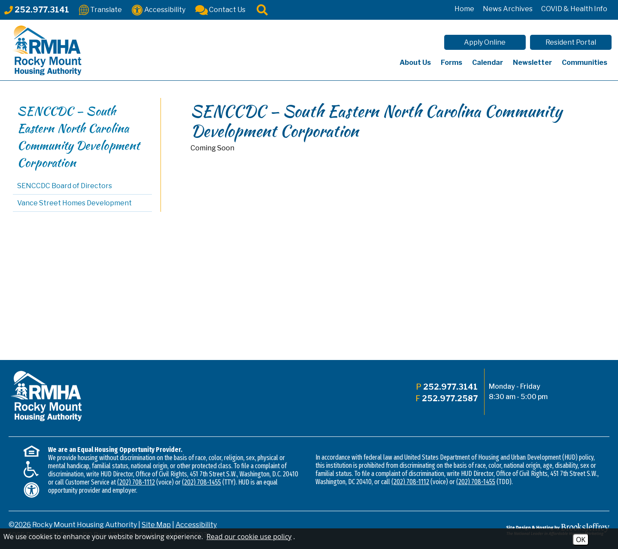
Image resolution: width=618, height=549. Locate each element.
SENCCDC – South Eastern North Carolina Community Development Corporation (78, 136)
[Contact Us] (220, 9)
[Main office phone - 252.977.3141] (36, 9)
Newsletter (532, 62)
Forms (451, 62)
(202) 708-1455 (201, 482)
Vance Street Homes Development (74, 203)
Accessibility (196, 525)
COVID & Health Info (574, 9)
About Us (415, 62)
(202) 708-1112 (136, 482)
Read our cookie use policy (248, 536)
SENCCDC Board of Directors (64, 186)
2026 (23, 525)
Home (464, 9)
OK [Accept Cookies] (580, 539)
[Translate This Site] (100, 9)
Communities (584, 62)
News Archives (508, 9)
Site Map (156, 525)
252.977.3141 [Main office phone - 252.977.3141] (450, 386)
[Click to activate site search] (262, 9)
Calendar (487, 62)
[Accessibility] (158, 9)
